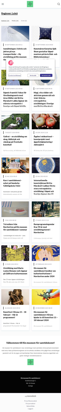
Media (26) (15, 21)
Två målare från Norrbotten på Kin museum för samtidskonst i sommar (15, 227)
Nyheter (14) (5, 21)
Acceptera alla (46, 75)
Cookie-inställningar (15, 75)
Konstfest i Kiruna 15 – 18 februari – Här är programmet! (14, 315)
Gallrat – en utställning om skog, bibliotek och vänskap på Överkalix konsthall (15, 140)
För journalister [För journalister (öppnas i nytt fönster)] (30, 403)
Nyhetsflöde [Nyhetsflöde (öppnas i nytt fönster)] (31, 406)
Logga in (30, 409)
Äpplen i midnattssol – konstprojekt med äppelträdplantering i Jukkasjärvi (44, 140)
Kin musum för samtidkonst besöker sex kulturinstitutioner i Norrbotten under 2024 (45, 272)
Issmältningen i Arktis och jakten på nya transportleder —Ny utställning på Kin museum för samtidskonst (15, 54)
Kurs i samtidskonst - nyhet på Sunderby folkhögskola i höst (12, 183)
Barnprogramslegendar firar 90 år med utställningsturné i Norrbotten (44, 228)
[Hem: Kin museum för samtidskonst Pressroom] (30, 4)
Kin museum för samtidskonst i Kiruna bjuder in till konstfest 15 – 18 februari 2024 (46, 316)
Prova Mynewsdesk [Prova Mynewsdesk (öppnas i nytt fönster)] (30, 401)
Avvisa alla (33, 75)
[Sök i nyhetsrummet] (58, 4)
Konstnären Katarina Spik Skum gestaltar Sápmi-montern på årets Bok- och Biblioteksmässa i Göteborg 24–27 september (45, 55)
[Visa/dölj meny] (3, 4)
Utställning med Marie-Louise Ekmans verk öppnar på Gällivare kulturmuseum (15, 271)
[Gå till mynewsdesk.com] (30, 396)
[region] (30, 69)
